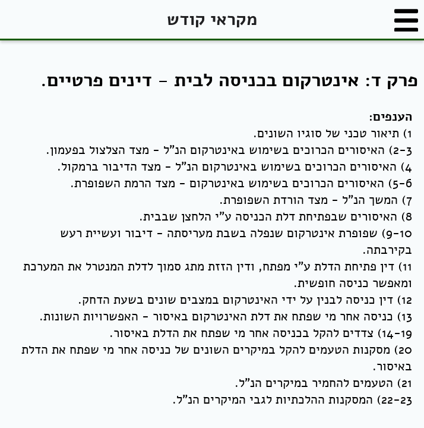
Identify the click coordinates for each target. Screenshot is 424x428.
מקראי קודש (212, 19)
